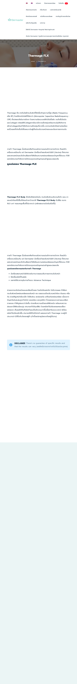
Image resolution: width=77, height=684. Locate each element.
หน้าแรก (33, 61)
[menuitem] (27, 3)
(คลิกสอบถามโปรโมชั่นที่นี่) (45, 203)
